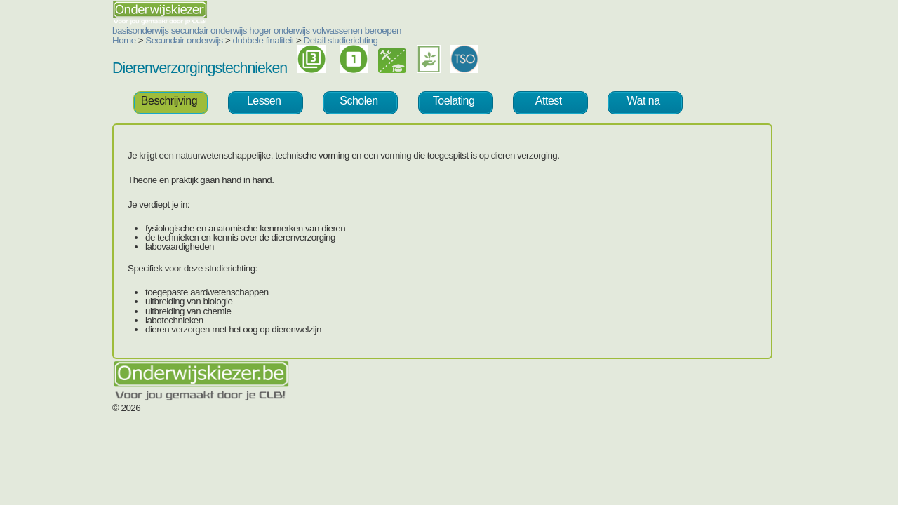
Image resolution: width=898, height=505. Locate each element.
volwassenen (253, 30)
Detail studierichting (257, 40)
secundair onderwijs (125, 30)
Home (40, 40)
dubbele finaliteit (179, 40)
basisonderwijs (56, 30)
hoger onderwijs (195, 30)
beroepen (299, 30)
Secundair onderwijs (100, 40)
